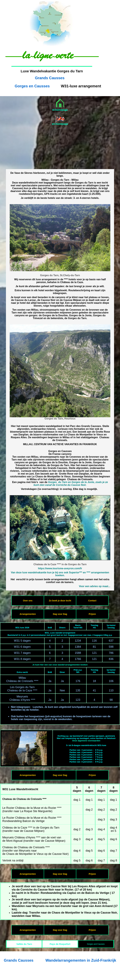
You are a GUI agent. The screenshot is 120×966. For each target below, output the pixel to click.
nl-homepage (60, 109)
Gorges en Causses (32, 86)
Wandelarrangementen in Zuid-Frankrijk (80, 960)
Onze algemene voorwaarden (86, 740)
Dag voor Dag (60, 614)
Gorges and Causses (96, 944)
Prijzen (92, 614)
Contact (92, 600)
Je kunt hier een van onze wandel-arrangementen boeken (60, 665)
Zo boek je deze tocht (60, 600)
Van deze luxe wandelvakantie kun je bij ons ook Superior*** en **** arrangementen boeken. (60, 574)
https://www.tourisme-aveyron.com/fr (60, 568)
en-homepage (60, 124)
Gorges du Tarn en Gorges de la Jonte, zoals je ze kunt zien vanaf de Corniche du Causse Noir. (71, 483)
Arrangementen (28, 614)
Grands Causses (49, 78)
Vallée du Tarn (24, 944)
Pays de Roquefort (60, 944)
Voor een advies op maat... (94, 586)
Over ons (27, 600)
